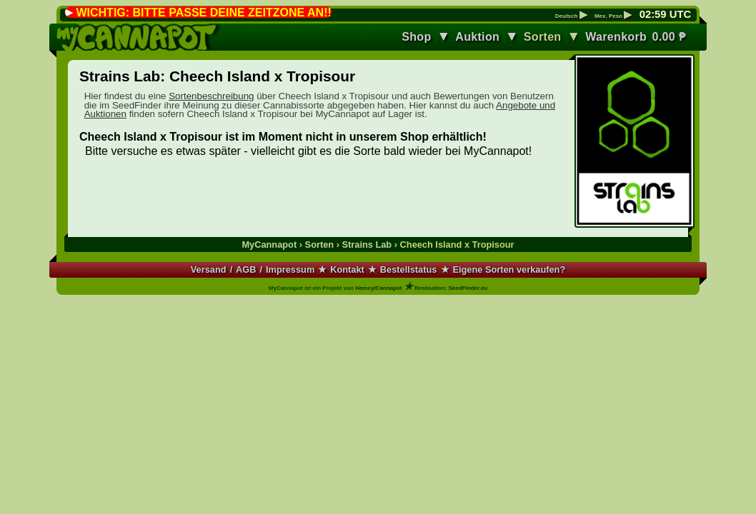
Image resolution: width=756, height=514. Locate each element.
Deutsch (571, 16)
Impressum (290, 269)
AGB (246, 269)
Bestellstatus (408, 269)
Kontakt (347, 269)
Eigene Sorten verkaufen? (508, 269)
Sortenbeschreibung (211, 96)
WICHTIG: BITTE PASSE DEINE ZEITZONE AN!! (203, 12)
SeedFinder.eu (468, 288)
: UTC (665, 14)
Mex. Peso (613, 16)
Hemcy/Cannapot (378, 288)
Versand (209, 269)
